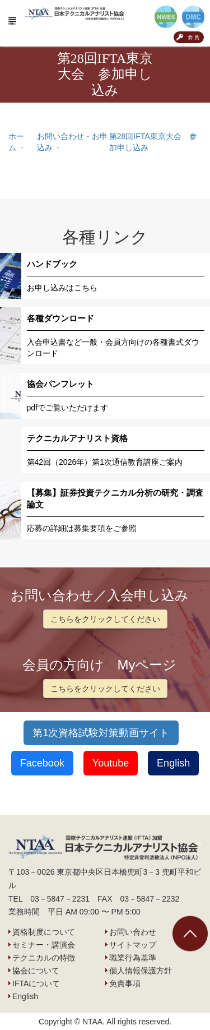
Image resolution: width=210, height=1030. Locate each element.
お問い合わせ (132, 931)
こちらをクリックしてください (105, 619)
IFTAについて (36, 983)
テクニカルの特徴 (43, 957)
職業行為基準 (132, 957)
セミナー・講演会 (43, 944)
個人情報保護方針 (140, 970)
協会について (35, 970)
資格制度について (43, 931)
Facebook (42, 763)
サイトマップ (132, 944)
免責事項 (125, 983)
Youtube (110, 763)
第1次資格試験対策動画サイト (100, 732)
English (173, 763)
